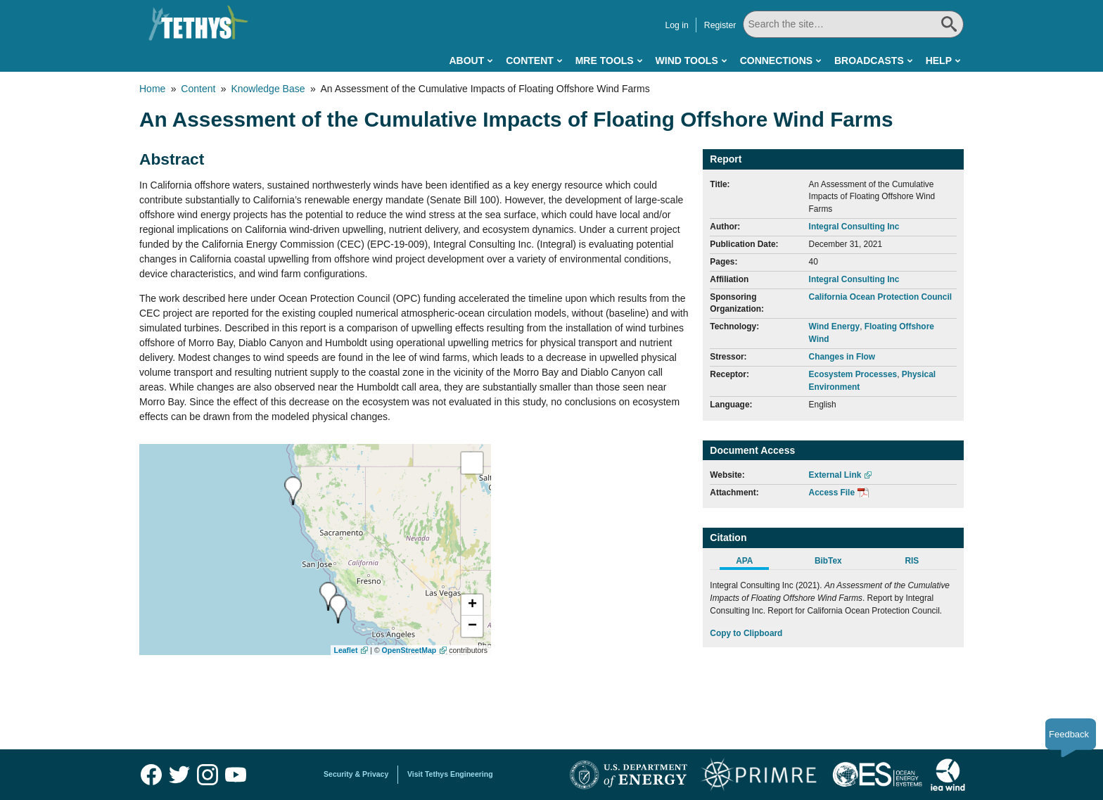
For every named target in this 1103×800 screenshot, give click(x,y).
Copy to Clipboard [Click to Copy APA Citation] (746, 633)
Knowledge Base (268, 88)
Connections (776, 60)
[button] (472, 605)
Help (939, 60)
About (466, 60)
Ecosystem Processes (853, 374)
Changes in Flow (842, 357)
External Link (835, 475)
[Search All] (853, 24)
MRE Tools (604, 60)
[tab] (751, 563)
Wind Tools (687, 60)
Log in (676, 25)
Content (530, 60)
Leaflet (346, 650)
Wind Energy (834, 326)
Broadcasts (869, 60)
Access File (832, 492)
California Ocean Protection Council (880, 297)
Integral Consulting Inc (854, 226)
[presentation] (338, 609)
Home (152, 88)
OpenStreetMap (409, 650)
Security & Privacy (356, 774)
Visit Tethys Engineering (450, 774)
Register (720, 25)
